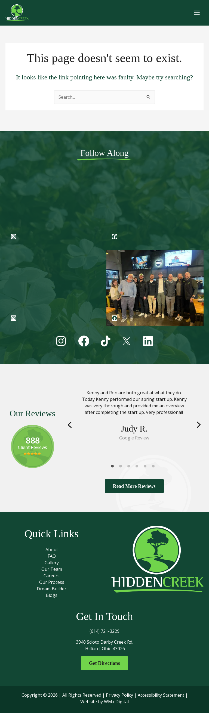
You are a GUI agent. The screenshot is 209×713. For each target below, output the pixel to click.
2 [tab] (122, 466)
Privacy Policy (119, 695)
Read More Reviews (134, 485)
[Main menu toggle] (197, 13)
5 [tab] (146, 466)
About (51, 549)
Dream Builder (51, 588)
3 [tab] (130, 466)
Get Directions (104, 662)
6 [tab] (154, 466)
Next (198, 423)
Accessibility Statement (161, 695)
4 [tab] (138, 466)
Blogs (51, 594)
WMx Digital (116, 702)
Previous (69, 423)
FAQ (52, 555)
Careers (52, 575)
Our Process (51, 581)
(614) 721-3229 (104, 630)
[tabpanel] (134, 414)
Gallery (52, 562)
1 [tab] (113, 466)
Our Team (51, 568)
